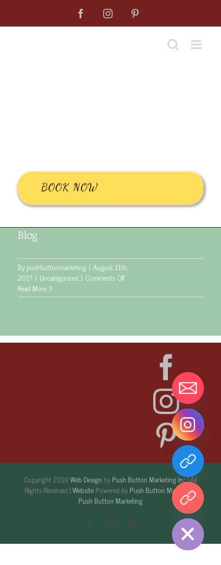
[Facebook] (166, 367)
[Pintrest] (188, 498)
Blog (28, 235)
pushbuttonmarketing (56, 267)
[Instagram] (166, 402)
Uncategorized (58, 278)
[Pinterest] (166, 436)
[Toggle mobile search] (173, 44)
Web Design (86, 479)
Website (83, 490)
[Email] (188, 388)
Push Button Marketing (162, 490)
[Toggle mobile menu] (197, 44)
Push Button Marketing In (147, 479)
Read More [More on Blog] (32, 288)
